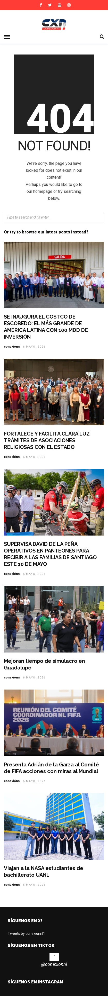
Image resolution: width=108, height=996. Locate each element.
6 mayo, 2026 (34, 346)
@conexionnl (54, 964)
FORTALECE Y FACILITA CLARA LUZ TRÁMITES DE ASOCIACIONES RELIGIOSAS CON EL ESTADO (47, 440)
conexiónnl (12, 346)
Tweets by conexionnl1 (26, 933)
